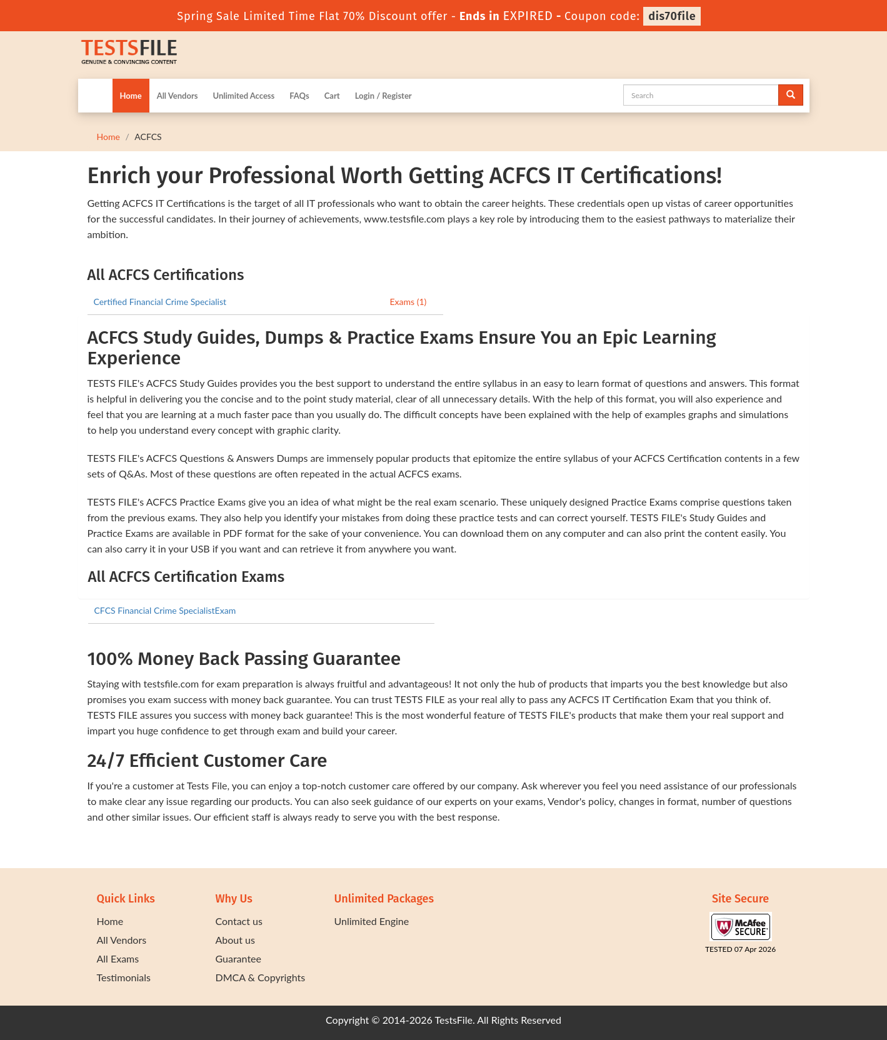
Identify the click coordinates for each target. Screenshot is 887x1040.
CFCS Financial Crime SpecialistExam (165, 610)
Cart (332, 96)
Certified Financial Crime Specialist (160, 301)
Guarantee (238, 958)
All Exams (118, 958)
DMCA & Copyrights (261, 977)
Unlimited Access (243, 96)
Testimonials (124, 977)
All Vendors (177, 96)
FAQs (299, 96)
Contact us (239, 921)
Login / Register (383, 96)
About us (235, 940)
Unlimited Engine (371, 921)
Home (131, 96)
